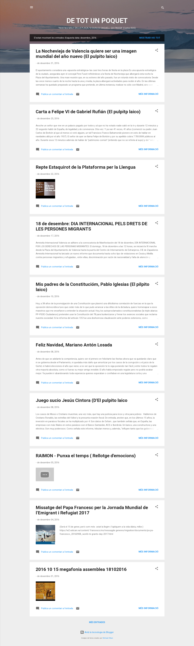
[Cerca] (162, 8)
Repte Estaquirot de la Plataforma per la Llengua (86, 167)
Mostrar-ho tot (149, 37)
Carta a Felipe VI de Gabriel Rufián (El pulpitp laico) (88, 111)
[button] (156, 50)
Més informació (148, 94)
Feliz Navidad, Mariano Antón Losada (74, 344)
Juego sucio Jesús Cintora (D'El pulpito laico (81, 400)
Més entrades (97, 622)
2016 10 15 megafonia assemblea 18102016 (81, 569)
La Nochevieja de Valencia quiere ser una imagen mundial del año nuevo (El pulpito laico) (86, 53)
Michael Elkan (108, 638)
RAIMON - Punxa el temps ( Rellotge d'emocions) (86, 455)
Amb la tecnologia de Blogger (97, 632)
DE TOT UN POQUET (97, 21)
